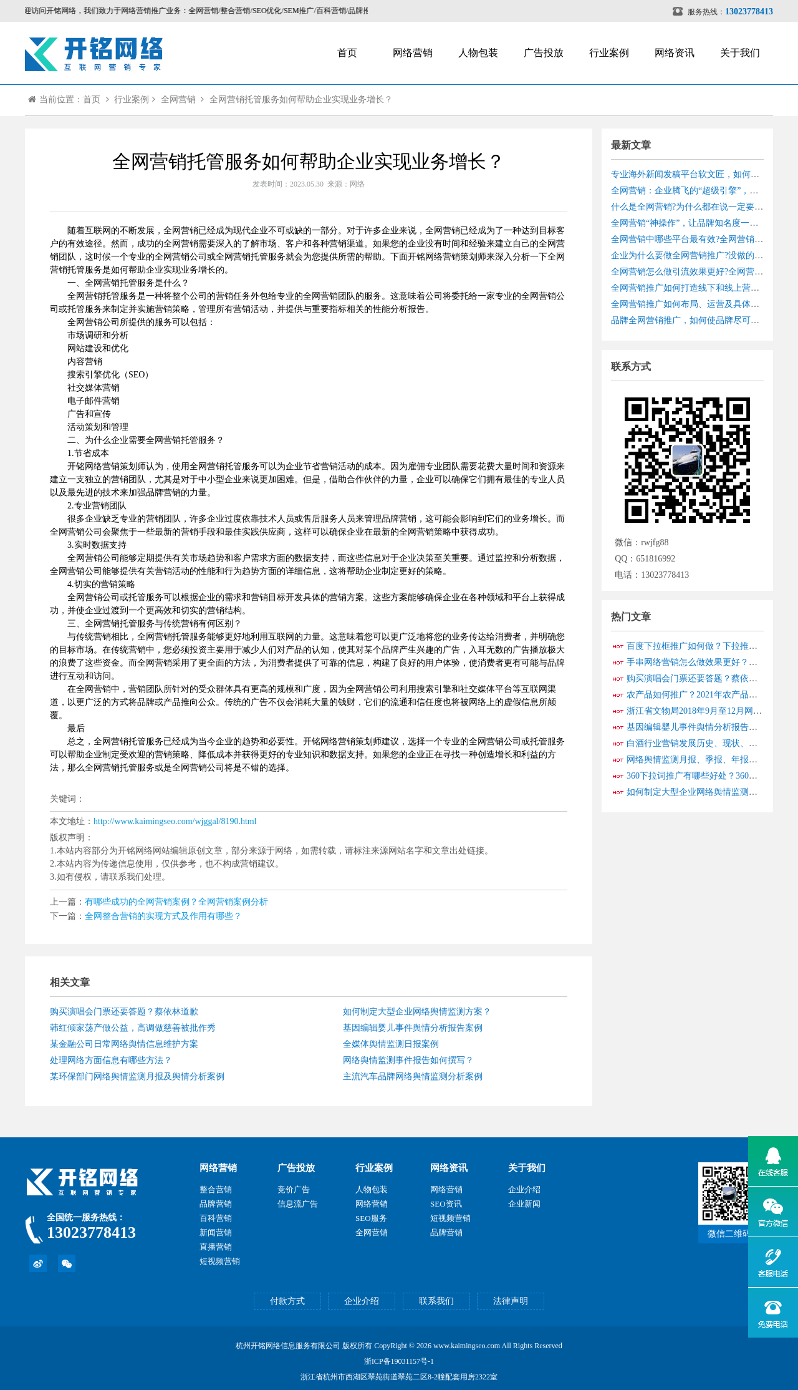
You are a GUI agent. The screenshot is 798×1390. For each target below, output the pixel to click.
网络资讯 (675, 52)
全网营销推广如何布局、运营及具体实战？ (694, 304)
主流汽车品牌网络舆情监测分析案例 (413, 1076)
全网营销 (178, 99)
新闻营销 (216, 1232)
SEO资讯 (446, 1203)
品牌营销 (216, 1203)
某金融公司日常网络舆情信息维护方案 (124, 1044)
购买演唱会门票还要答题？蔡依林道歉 (124, 1011)
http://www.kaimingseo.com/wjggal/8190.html (175, 821)
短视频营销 (220, 1261)
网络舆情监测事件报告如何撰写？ (408, 1060)
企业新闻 (524, 1203)
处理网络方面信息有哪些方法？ (111, 1060)
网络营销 (413, 52)
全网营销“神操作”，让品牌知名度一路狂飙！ (697, 223)
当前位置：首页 (64, 99)
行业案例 (609, 52)
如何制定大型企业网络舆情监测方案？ (417, 1011)
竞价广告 (293, 1189)
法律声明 (510, 1301)
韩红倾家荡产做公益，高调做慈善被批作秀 (133, 1028)
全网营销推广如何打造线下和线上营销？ (689, 288)
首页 (347, 52)
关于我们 (740, 52)
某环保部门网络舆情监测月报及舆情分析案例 (137, 1076)
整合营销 (216, 1189)
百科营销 (216, 1218)
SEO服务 (371, 1218)
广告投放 (544, 52)
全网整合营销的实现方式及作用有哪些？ (163, 916)
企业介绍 (524, 1189)
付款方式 (287, 1301)
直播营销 (216, 1246)
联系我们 (436, 1301)
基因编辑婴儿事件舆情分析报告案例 (413, 1028)
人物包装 (478, 52)
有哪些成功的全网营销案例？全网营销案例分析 (176, 901)
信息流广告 (297, 1203)
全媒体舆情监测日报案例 (391, 1044)
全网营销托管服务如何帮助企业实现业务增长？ (301, 99)
